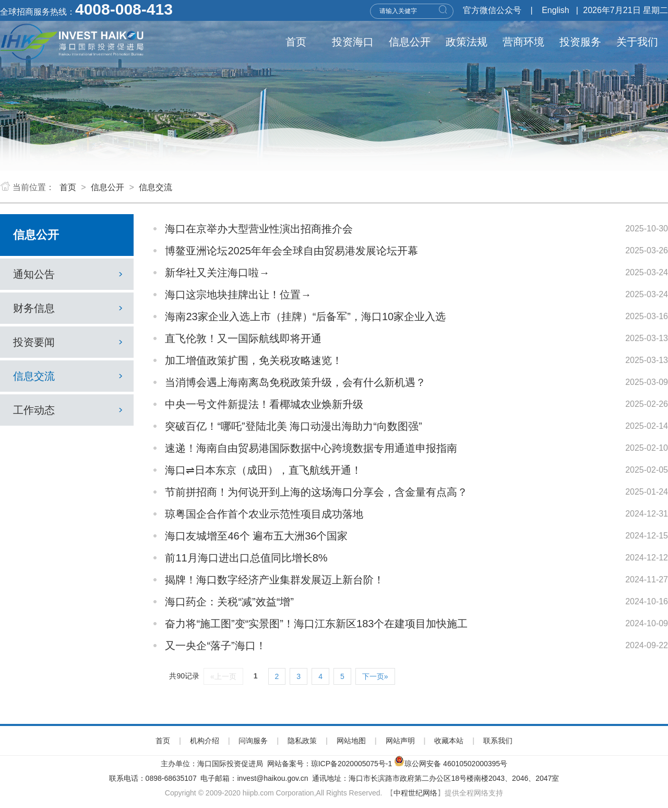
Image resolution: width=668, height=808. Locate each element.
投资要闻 (69, 342)
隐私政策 (302, 740)
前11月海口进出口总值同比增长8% (246, 558)
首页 (295, 42)
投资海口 (353, 42)
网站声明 (400, 740)
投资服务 (580, 42)
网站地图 (351, 740)
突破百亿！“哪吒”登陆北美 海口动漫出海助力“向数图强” (293, 426)
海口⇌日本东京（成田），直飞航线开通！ (263, 470)
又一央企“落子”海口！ (215, 645)
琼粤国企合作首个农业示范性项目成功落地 (264, 514)
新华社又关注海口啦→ (217, 272)
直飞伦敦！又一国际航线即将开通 (243, 338)
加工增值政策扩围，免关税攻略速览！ (253, 360)
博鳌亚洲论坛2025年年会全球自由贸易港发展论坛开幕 (291, 250)
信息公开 (410, 42)
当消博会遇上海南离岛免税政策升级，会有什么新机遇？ (295, 382)
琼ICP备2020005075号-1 (351, 763)
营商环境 (523, 42)
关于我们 (637, 42)
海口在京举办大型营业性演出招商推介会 (259, 229)
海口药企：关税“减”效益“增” (229, 601)
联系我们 (497, 740)
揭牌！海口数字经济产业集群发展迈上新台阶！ (274, 579)
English (555, 10)
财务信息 (69, 308)
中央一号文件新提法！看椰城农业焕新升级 (264, 404)
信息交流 (155, 187)
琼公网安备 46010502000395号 (455, 763)
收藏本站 (448, 740)
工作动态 (69, 410)
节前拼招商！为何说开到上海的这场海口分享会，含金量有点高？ (316, 492)
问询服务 (253, 740)
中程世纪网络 (415, 793)
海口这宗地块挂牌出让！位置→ (238, 294)
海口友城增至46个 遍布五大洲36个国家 (256, 536)
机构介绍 (204, 740)
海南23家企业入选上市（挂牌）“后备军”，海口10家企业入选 (305, 316)
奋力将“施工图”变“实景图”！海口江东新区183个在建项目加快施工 (316, 623)
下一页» (375, 676)
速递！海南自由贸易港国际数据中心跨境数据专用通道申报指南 (311, 448)
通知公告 (69, 274)
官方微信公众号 (492, 10)
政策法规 (466, 42)
